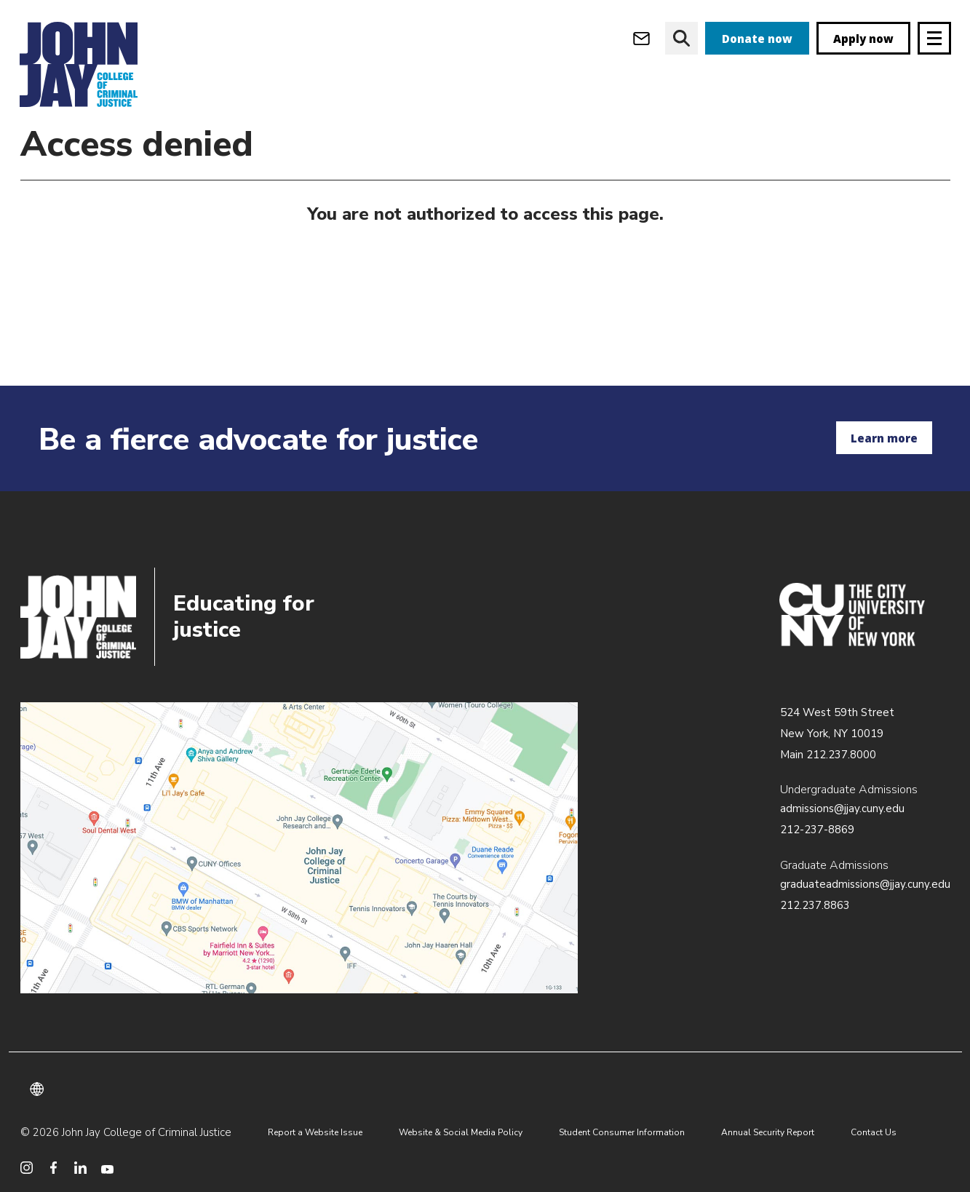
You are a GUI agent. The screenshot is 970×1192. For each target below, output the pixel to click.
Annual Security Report (767, 1132)
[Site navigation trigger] (934, 38)
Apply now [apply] (863, 38)
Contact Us (874, 1132)
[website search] (681, 38)
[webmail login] (641, 38)
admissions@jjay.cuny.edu (842, 808)
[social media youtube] (107, 1167)
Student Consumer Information (622, 1132)
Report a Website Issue (315, 1132)
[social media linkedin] (80, 1167)
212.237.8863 (815, 905)
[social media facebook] (53, 1167)
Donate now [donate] (757, 38)
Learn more (884, 438)
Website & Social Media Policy (460, 1132)
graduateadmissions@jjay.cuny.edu (865, 884)
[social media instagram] (26, 1167)
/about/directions (299, 847)
